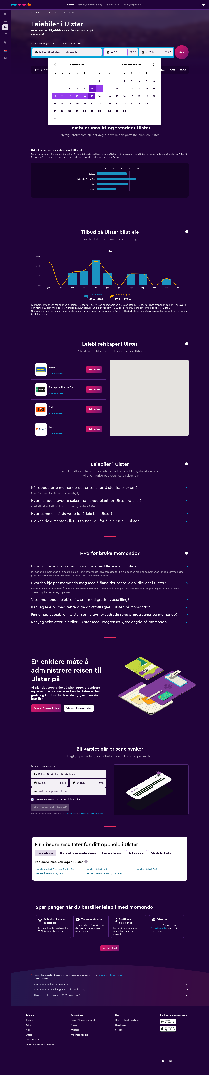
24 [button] (54, 111)
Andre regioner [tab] (136, 853)
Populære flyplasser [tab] (112, 853)
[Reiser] (5, 42)
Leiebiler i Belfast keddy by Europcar (103, 873)
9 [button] (99, 88)
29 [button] (92, 111)
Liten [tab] (109, 251)
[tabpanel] (110, 176)
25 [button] (62, 111)
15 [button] (92, 96)
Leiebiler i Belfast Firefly (147, 869)
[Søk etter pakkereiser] (5, 34)
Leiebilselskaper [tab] (45, 853)
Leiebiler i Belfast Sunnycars (49, 873)
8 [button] (92, 88)
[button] (5, 4)
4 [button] (62, 88)
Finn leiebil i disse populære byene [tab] (78, 853)
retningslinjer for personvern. (91, 813)
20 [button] (77, 103)
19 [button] (70, 103)
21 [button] (84, 103)
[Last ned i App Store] (168, 1029)
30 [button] (99, 111)
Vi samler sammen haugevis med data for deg (111, 989)
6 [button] (77, 88)
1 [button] (91, 81)
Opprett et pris (158, 928)
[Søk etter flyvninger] (5, 14)
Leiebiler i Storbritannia (50, 13)
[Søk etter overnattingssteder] (5, 21)
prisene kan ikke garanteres (110, 975)
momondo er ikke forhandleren (111, 984)
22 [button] (92, 103)
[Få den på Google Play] (168, 1021)
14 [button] (84, 96)
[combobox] (43, 43)
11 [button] (62, 96)
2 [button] (99, 81)
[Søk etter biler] (5, 27)
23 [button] (99, 103)
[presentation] (86, 862)
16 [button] (99, 96)
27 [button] (77, 111)
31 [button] (55, 118)
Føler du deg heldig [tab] (161, 853)
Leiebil (34, 13)
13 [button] (77, 96)
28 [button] (84, 111)
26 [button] (69, 111)
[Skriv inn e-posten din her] (71, 791)
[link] (94, 369)
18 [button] (62, 103)
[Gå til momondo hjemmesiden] (21, 4)
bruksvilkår (71, 813)
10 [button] (55, 96)
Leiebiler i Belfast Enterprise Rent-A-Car (54, 869)
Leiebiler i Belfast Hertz (96, 869)
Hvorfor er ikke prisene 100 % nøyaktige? (111, 995)
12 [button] (70, 96)
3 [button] (55, 88)
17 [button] (55, 103)
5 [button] (69, 88)
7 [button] (84, 88)
